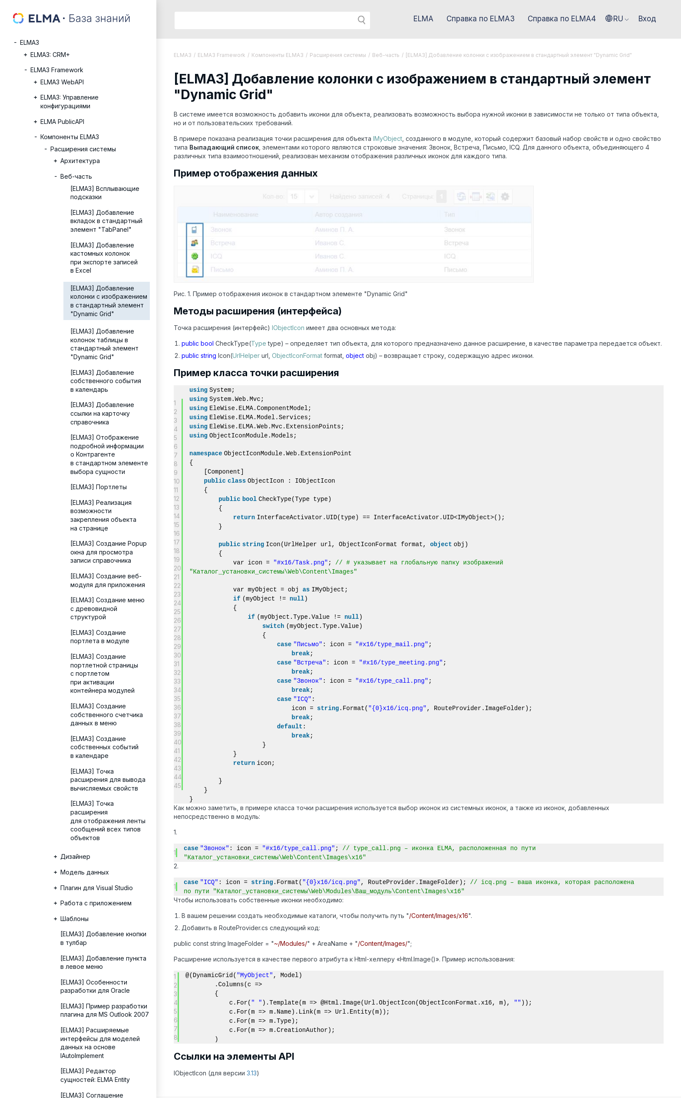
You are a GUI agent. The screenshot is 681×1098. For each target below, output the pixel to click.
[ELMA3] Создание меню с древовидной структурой (107, 608)
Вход (647, 18)
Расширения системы (83, 149)
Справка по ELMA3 (480, 18)
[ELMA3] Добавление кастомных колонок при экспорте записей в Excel (104, 257)
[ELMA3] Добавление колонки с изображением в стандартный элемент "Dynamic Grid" (108, 300)
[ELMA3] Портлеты (98, 487)
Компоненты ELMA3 (69, 136)
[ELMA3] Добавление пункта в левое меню (103, 962)
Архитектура (80, 160)
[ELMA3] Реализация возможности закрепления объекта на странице (103, 515)
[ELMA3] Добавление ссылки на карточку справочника (102, 413)
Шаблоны (74, 918)
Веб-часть (76, 176)
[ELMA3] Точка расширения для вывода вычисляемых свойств (107, 780)
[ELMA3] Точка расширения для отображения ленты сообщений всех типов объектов (107, 820)
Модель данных (84, 872)
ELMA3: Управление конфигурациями (69, 101)
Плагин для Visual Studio (96, 887)
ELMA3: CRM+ (50, 54)
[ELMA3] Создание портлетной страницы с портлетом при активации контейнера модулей (104, 673)
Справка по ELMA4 (562, 18)
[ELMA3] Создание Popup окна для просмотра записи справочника (108, 552)
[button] (617, 19)
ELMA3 (29, 42)
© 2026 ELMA (181, 1085)
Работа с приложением (96, 903)
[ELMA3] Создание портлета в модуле (99, 637)
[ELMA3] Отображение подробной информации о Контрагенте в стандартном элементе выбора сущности (109, 454)
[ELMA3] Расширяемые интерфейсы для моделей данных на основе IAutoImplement (100, 1042)
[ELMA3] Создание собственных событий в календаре (104, 747)
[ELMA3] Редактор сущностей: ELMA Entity (95, 1075)
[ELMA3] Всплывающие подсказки (104, 193)
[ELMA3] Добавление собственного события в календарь (105, 381)
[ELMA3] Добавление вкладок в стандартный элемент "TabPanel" (106, 221)
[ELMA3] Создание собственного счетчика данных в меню (106, 714)
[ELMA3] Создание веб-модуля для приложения (107, 580)
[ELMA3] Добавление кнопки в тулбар (103, 938)
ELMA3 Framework (56, 69)
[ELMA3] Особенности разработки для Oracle (95, 986)
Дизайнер (75, 856)
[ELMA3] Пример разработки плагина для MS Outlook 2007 (104, 1010)
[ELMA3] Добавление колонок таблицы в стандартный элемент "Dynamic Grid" (104, 343)
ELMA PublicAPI (62, 121)
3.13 (252, 1049)
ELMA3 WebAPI (62, 82)
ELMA (423, 18)
